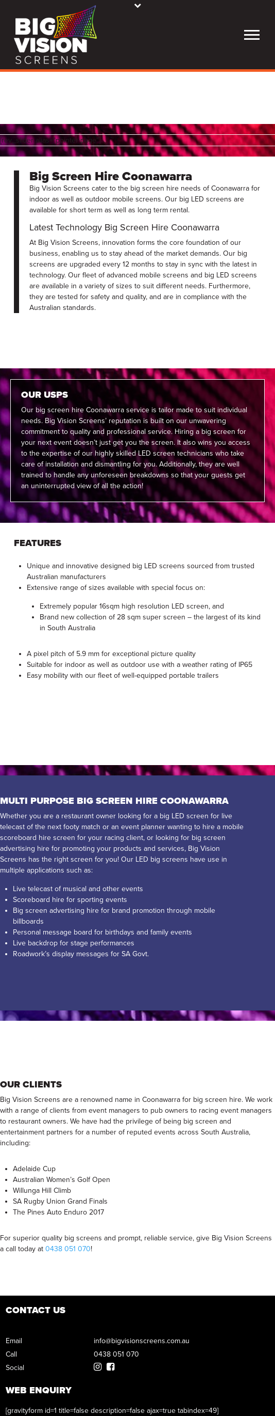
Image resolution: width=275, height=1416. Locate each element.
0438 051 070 (68, 1248)
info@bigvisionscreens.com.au (142, 1340)
